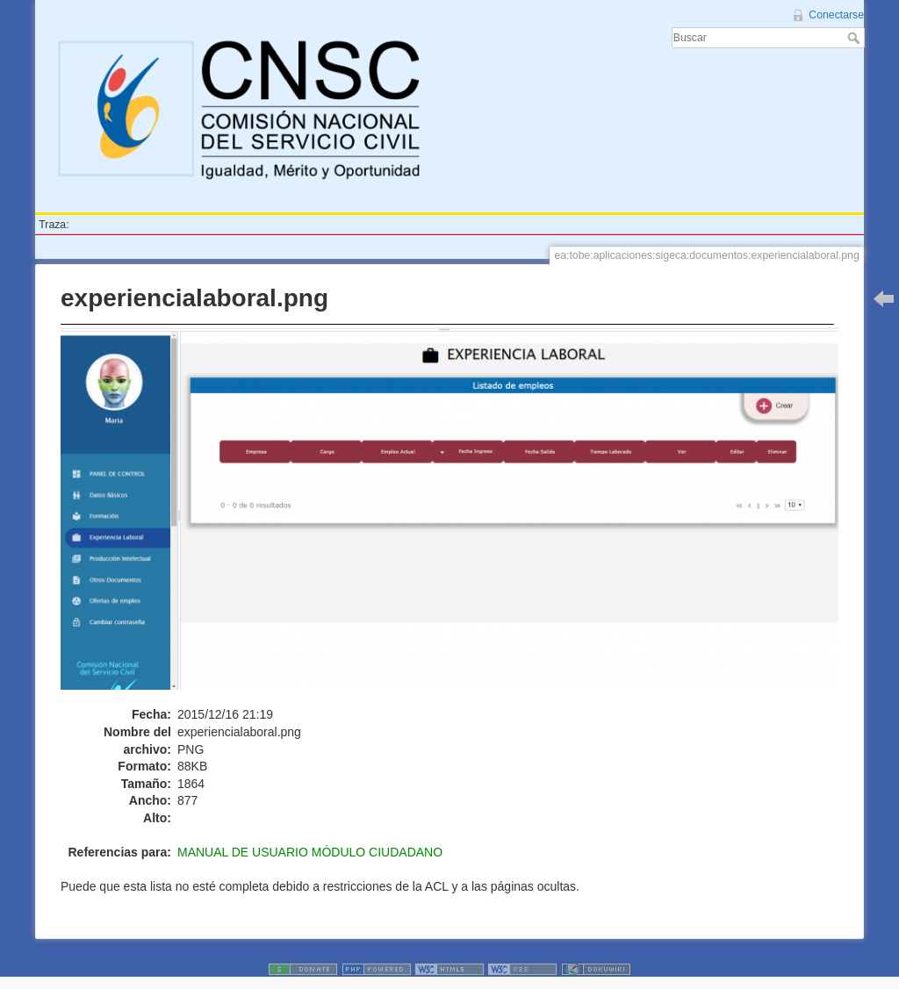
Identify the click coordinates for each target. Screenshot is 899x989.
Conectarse (836, 15)
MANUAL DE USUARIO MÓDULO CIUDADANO (309, 852)
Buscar (855, 38)
